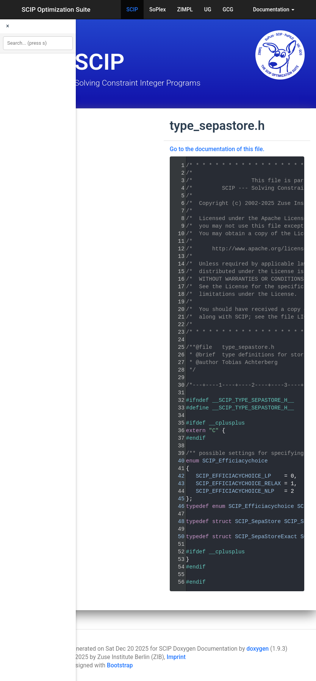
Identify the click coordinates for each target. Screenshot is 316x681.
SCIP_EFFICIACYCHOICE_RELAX (238, 484)
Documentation (273, 9)
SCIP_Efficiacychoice (235, 461)
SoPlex (157, 9)
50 (176, 537)
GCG (227, 9)
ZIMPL (185, 9)
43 (176, 484)
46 (176, 506)
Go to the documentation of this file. (217, 149)
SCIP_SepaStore (258, 522)
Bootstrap (120, 665)
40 (176, 461)
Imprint (176, 657)
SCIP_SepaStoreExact (266, 537)
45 (176, 499)
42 (176, 476)
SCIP (132, 9)
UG (207, 9)
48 (176, 522)
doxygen (258, 648)
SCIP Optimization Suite (56, 9)
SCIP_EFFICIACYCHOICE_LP (233, 476)
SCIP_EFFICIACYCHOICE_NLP (235, 491)
